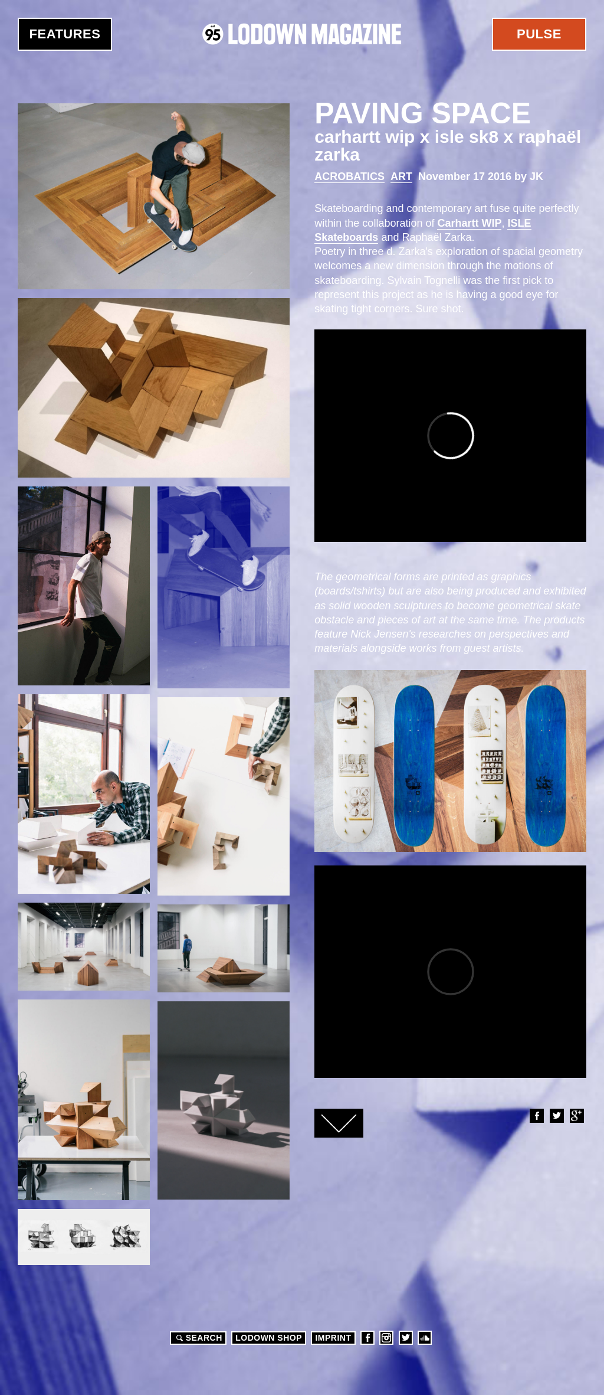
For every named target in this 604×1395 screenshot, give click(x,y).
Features (65, 34)
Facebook (536, 1116)
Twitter (556, 1116)
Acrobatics (349, 176)
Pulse (539, 34)
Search (197, 1338)
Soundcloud (425, 1338)
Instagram (386, 1338)
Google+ (576, 1116)
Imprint (333, 1337)
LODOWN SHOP (268, 1337)
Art (401, 176)
